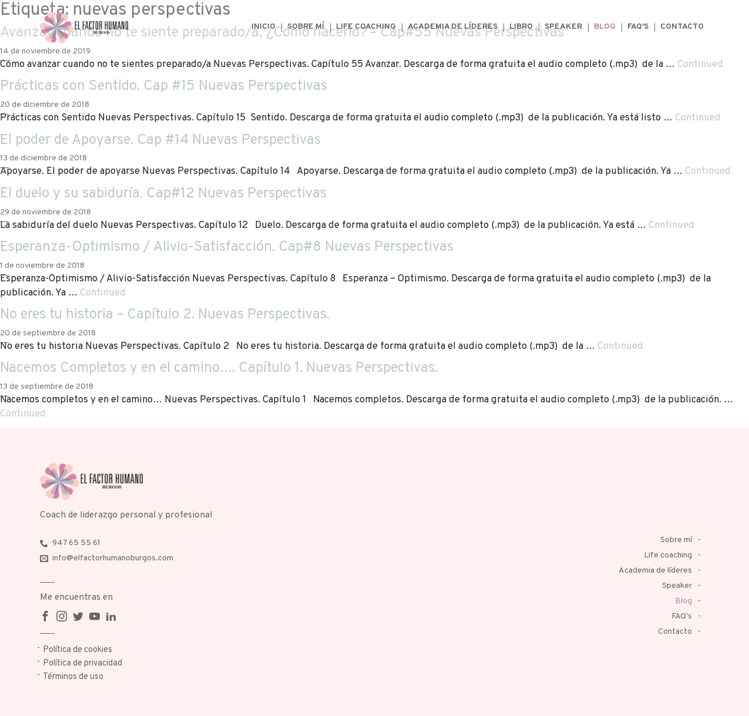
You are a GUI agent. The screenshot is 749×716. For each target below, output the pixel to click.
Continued (700, 64)
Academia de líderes (453, 27)
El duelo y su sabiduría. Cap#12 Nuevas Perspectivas (163, 194)
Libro (521, 27)
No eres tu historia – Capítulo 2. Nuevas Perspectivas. (165, 315)
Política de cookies (77, 650)
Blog (605, 27)
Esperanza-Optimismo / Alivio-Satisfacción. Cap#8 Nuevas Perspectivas (227, 247)
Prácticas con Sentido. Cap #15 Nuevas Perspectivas (163, 86)
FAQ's (638, 27)
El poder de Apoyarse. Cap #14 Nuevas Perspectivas (160, 140)
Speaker (563, 27)
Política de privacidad (82, 663)
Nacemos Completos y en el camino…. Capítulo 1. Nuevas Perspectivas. (219, 368)
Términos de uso (73, 677)
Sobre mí (305, 27)
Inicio (263, 27)
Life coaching (366, 27)
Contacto (682, 27)
